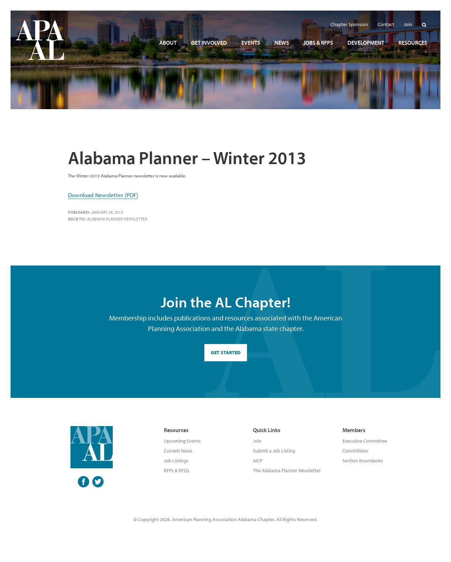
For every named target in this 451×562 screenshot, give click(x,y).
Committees (355, 451)
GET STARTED (226, 352)
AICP (257, 460)
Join (257, 441)
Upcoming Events (182, 441)
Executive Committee (364, 441)
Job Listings (176, 460)
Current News (178, 451)
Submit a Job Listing (274, 451)
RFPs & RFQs (177, 470)
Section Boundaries (362, 460)
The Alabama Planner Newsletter (287, 470)
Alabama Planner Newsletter (117, 218)
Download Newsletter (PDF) (103, 195)
